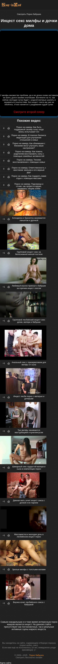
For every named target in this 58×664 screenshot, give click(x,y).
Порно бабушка (36, 655)
